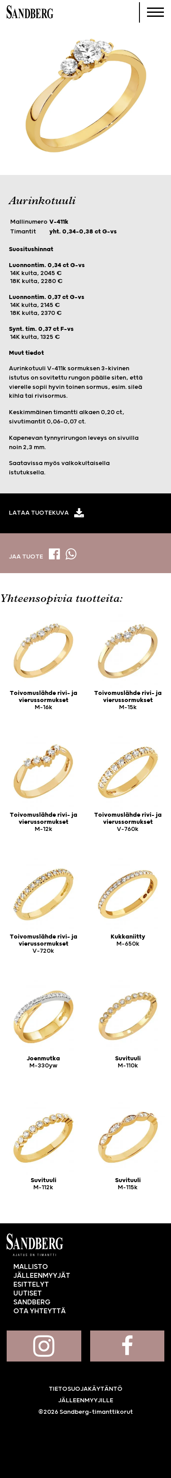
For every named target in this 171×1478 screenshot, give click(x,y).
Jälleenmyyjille (85, 1400)
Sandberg (30, 12)
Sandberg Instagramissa (44, 1346)
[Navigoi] (155, 12)
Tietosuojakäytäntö (86, 1389)
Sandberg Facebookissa (127, 1346)
